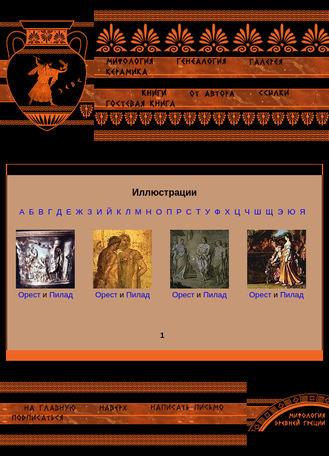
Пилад (61, 294)
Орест (29, 294)
